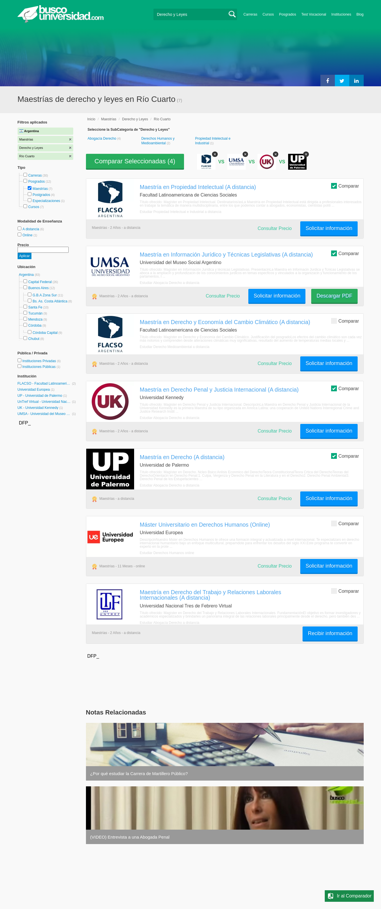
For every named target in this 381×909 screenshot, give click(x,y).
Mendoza (35, 319)
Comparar (345, 185)
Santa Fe (35, 307)
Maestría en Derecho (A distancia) (182, 457)
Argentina (27, 275)
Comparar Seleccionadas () (135, 161)
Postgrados (41, 195)
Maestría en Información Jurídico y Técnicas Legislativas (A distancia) (226, 254)
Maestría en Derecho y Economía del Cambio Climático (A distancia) (225, 322)
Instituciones (341, 14)
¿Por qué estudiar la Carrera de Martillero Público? (139, 773)
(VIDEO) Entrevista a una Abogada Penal (130, 837)
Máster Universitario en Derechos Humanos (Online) (205, 524)
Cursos (268, 14)
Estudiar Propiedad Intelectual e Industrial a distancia (181, 212)
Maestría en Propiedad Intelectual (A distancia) (198, 187)
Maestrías (40, 189)
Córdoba (35, 325)
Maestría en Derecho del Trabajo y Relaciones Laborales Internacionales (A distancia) (210, 595)
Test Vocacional (313, 14)
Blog (360, 14)
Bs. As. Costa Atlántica (50, 301)
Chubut (34, 339)
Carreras (250, 14)
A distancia (31, 229)
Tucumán (35, 313)
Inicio (91, 119)
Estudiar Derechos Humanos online (167, 553)
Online (27, 235)
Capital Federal (40, 282)
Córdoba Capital (45, 333)
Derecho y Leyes (135, 119)
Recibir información (330, 633)
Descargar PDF (334, 296)
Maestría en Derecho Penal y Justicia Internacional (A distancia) (219, 389)
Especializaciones (46, 201)
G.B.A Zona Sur (45, 295)
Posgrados (287, 14)
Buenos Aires (38, 288)
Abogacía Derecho (102, 138)
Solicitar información (328, 228)
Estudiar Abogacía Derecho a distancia (170, 283)
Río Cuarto (162, 119)
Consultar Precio (275, 228)
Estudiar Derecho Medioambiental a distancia (174, 347)
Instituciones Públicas (41, 367)
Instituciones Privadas (41, 361)
